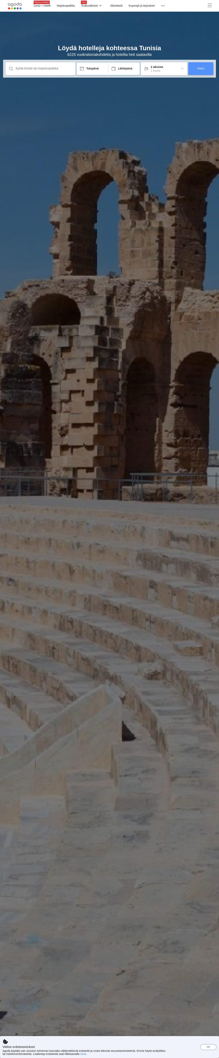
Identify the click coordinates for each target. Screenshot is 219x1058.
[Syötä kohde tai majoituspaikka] (43, 68)
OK (208, 1046)
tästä (83, 1053)
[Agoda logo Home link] (15, 6)
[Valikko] (161, 6)
